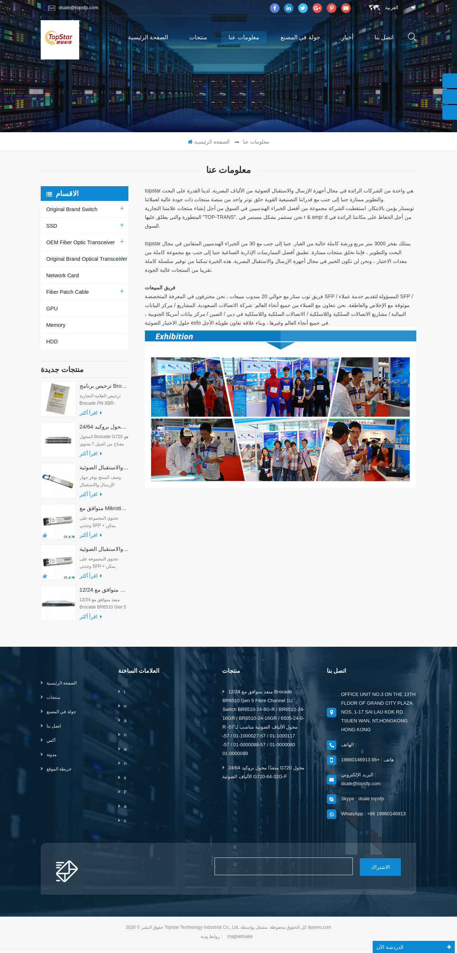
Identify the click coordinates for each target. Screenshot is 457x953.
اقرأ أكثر (91, 416)
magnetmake (240, 939)
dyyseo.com (319, 930)
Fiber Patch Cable (66, 292)
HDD (51, 341)
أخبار (347, 37)
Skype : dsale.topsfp (362, 802)
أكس (51, 744)
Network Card (62, 275)
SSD (51, 226)
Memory (55, 325)
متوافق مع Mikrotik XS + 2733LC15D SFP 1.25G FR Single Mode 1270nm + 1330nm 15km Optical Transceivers (104, 512)
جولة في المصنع (300, 37)
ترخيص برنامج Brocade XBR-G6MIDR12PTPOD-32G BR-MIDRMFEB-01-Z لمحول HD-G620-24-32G (104, 389)
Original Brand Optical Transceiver (85, 259)
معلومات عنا (243, 37)
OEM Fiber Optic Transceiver (79, 242)
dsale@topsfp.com (73, 8)
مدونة (51, 758)
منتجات (198, 37)
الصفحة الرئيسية (148, 37)
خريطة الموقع (59, 772)
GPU (51, 308)
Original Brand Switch (71, 209)
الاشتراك (368, 870)
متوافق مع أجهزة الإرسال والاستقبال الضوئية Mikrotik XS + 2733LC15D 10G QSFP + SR (104, 552)
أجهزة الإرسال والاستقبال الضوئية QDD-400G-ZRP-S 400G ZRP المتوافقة (104, 471)
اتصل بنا (384, 37)
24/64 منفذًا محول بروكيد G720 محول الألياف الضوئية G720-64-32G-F (104, 430)
